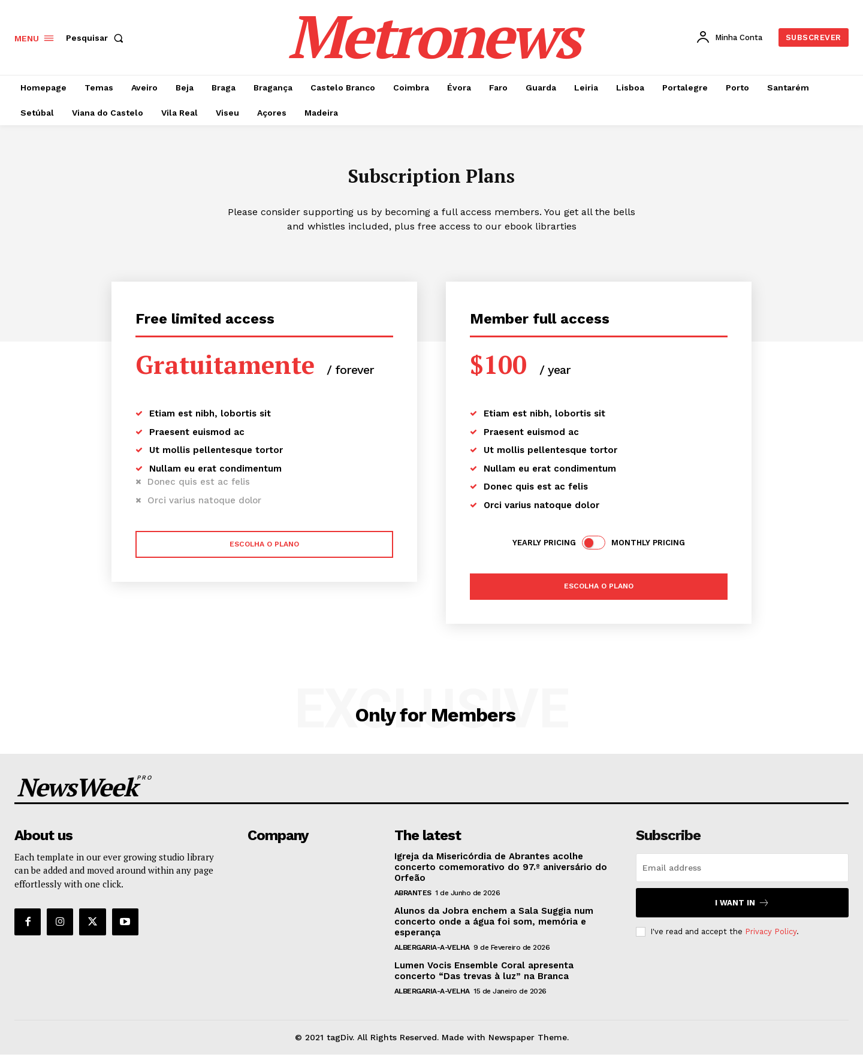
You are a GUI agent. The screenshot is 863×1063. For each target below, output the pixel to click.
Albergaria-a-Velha (432, 956)
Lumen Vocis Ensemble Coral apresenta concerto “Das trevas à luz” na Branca (484, 979)
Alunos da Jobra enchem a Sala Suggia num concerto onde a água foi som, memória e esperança (493, 930)
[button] (97, 37)
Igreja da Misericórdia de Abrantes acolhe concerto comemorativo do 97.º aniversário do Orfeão (500, 875)
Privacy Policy (770, 939)
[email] (742, 876)
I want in (742, 911)
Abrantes (413, 901)
